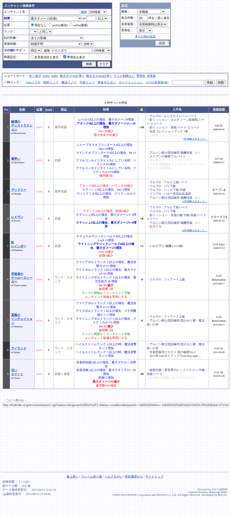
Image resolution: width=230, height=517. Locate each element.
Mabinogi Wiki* (218, 492)
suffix (54, 76)
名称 (22, 109)
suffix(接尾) (78, 25)
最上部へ (73, 476)
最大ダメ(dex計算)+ (99, 76)
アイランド (18, 348)
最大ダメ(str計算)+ (72, 76)
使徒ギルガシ (107, 82)
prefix (46, 76)
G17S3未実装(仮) (157, 82)
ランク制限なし (124, 76)
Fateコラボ (33, 82)
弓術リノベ (87, 82)
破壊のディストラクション (21, 125)
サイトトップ (154, 476)
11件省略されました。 (194, 201)
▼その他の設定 (145, 36)
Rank (48, 109)
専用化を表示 (74, 57)
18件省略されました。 (194, 230)
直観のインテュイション (21, 318)
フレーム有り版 (91, 476)
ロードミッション (131, 82)
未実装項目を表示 (45, 57)
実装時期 (219, 109)
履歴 (84, 12)
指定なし (39, 25)
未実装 (151, 76)
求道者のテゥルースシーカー (21, 277)
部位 (64, 109)
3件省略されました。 (195, 138)
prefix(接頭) (58, 25)
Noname (203, 492)
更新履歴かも (134, 476)
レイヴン (17, 217)
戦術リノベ (50, 82)
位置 (39, 109)
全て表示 (35, 76)
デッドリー (18, 190)
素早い (15, 158)
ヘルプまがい (113, 476)
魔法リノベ (69, 82)
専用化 (140, 76)
